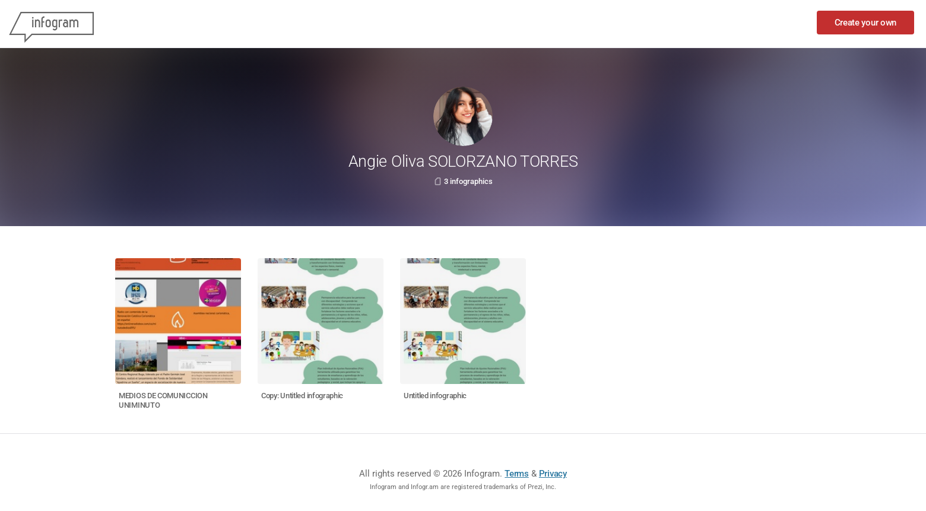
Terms (517, 473)
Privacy (553, 473)
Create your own (866, 22)
